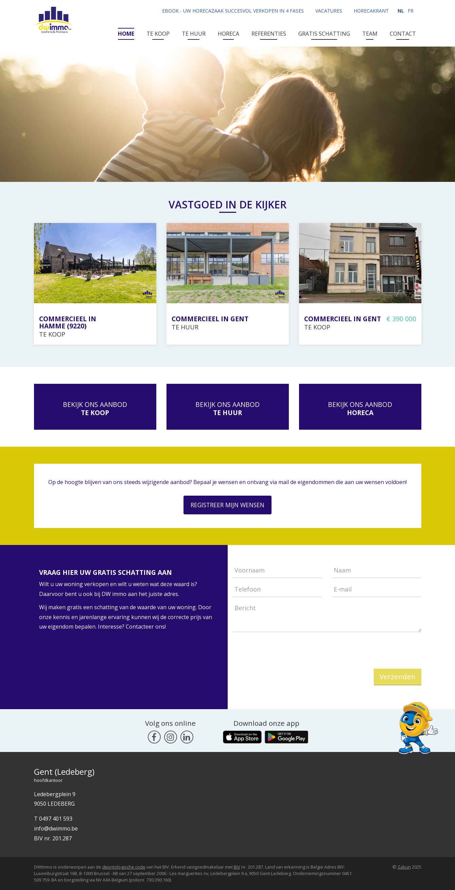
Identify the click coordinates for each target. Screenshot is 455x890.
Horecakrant (371, 10)
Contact (403, 33)
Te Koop (158, 33)
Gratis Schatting (324, 33)
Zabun (404, 867)
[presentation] (284, 648)
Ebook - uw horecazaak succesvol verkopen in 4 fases (233, 10)
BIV (237, 867)
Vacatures (328, 10)
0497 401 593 (55, 818)
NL (401, 10)
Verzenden (398, 676)
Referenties (268, 33)
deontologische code (123, 867)
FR (411, 10)
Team (370, 33)
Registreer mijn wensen (227, 505)
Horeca (228, 33)
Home (126, 33)
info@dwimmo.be (56, 828)
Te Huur (194, 33)
